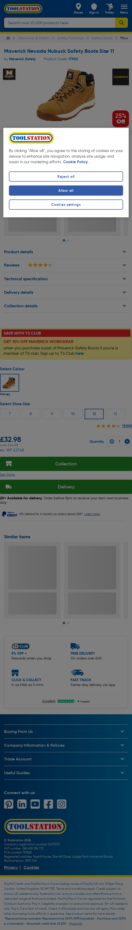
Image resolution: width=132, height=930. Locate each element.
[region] (66, 172)
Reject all (66, 176)
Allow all (65, 190)
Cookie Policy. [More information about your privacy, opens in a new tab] (75, 162)
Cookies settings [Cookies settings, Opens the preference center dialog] (66, 204)
